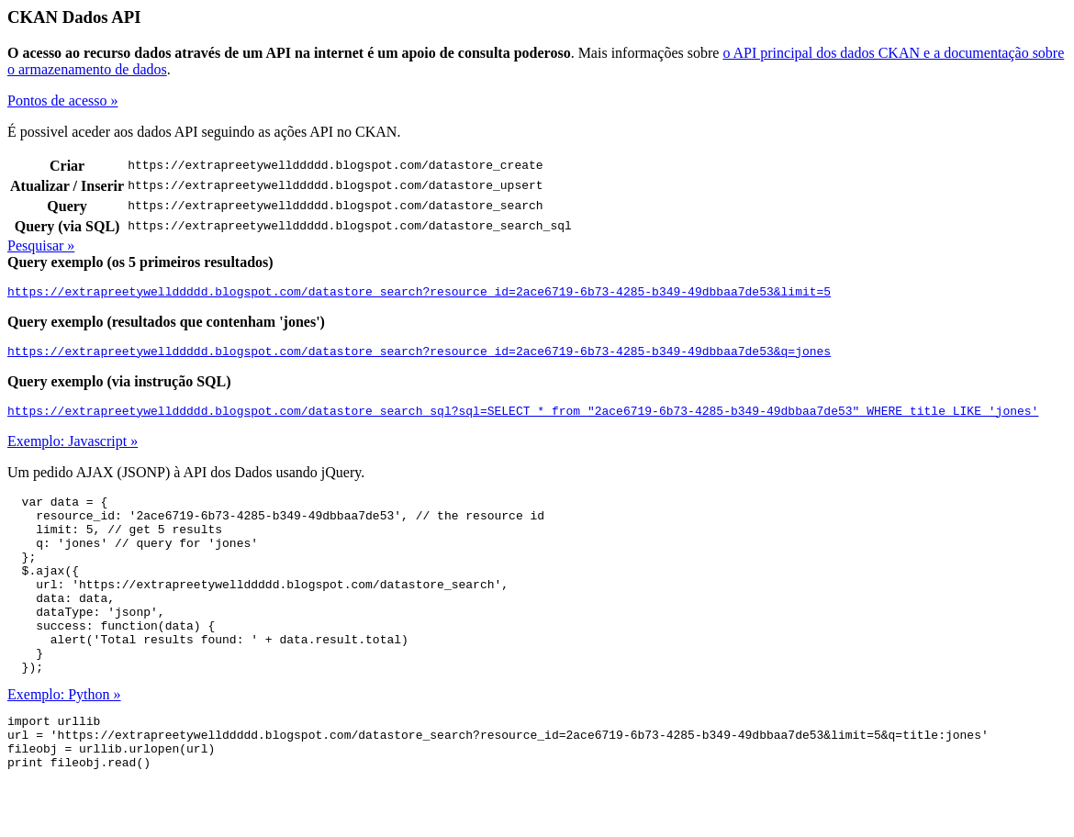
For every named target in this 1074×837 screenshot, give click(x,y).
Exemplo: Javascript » (72, 449)
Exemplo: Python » (64, 738)
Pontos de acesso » (62, 100)
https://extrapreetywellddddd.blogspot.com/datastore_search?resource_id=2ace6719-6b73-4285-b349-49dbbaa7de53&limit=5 (419, 293)
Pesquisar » (40, 245)
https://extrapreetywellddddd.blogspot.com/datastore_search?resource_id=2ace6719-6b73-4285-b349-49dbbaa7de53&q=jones (419, 356)
